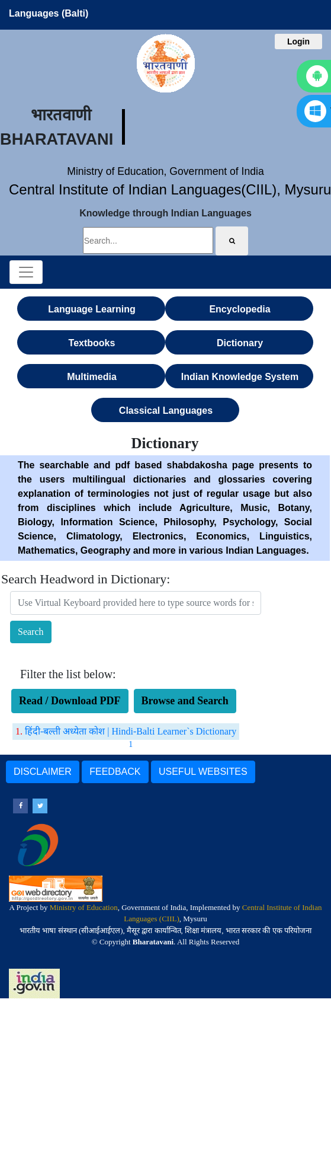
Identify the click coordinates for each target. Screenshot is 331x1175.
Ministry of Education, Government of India (165, 171)
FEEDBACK (114, 772)
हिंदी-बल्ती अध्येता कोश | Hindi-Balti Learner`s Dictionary (130, 731)
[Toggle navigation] (26, 272)
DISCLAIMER (43, 772)
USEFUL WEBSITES (203, 772)
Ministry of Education (84, 907)
